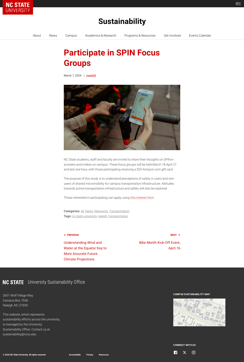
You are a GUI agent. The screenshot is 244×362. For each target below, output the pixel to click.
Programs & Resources (140, 35)
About (37, 35)
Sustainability (122, 21)
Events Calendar (200, 35)
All (82, 211)
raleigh (102, 216)
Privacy (89, 355)
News (53, 35)
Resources (104, 355)
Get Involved (172, 35)
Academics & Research (100, 35)
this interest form (142, 197)
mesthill (91, 75)
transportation (118, 216)
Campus (71, 35)
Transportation (119, 211)
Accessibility (75, 355)
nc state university (84, 216)
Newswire (101, 211)
